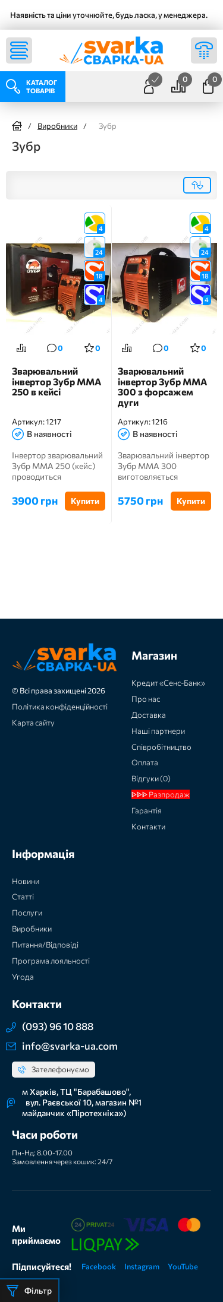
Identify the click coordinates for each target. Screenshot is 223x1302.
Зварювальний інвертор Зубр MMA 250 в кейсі (57, 381)
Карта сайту (33, 722)
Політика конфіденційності (60, 706)
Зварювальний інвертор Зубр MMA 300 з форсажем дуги (163, 387)
